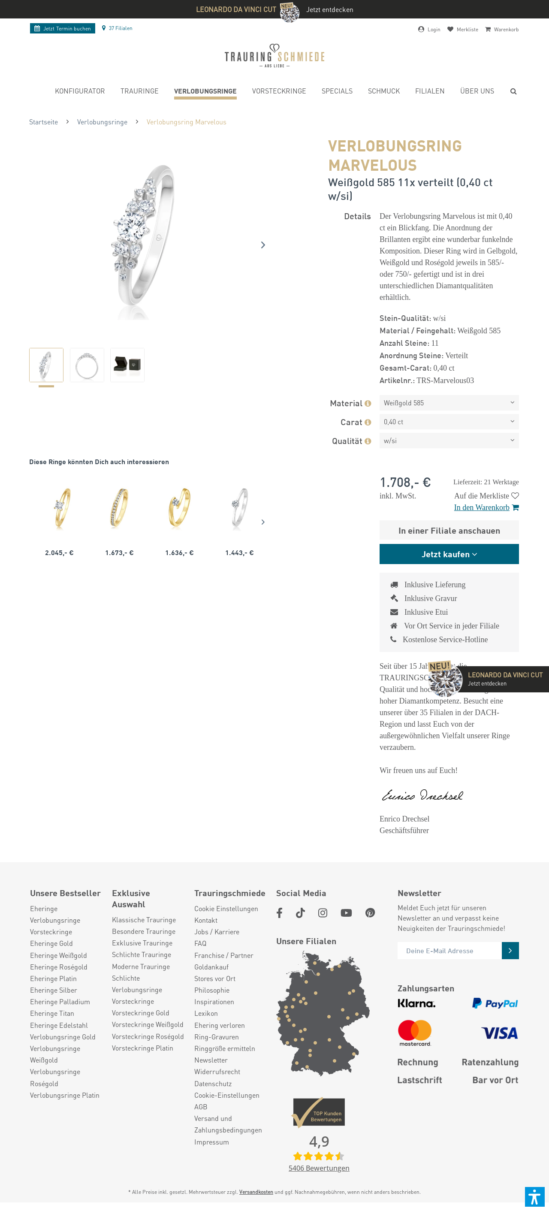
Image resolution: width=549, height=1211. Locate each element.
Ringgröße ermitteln (224, 1048)
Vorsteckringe (51, 931)
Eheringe (43, 908)
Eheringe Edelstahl (59, 1025)
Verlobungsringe (55, 919)
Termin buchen (62, 28)
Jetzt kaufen (446, 553)
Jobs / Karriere (216, 931)
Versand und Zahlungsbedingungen (228, 1124)
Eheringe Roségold (58, 966)
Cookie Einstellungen (226, 908)
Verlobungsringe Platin (65, 1094)
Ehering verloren (219, 1025)
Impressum (211, 1141)
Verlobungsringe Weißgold (55, 1054)
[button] (535, 1197)
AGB (201, 1106)
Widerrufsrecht (217, 1071)
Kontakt (205, 919)
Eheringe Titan (52, 1013)
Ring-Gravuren (216, 1036)
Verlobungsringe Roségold (55, 1077)
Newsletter (211, 1059)
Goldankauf (211, 966)
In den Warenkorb (486, 507)
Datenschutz (213, 1083)
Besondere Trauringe (143, 931)
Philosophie (211, 989)
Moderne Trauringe (141, 966)
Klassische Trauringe (144, 919)
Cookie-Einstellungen (226, 1094)
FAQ (200, 943)
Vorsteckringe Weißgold (148, 1024)
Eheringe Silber (53, 989)
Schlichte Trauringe (141, 954)
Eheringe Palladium (60, 1001)
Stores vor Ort (214, 978)
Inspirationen (214, 1001)
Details (357, 215)
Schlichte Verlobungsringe (137, 983)
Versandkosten (256, 1192)
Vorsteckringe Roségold (148, 1036)
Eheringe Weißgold (58, 955)
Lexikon (206, 1013)
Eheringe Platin (53, 978)
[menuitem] (80, 92)
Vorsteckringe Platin (142, 1047)
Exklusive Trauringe (142, 942)
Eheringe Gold (51, 943)
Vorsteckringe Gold (140, 1012)
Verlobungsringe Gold (63, 1036)
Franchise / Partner (223, 955)
